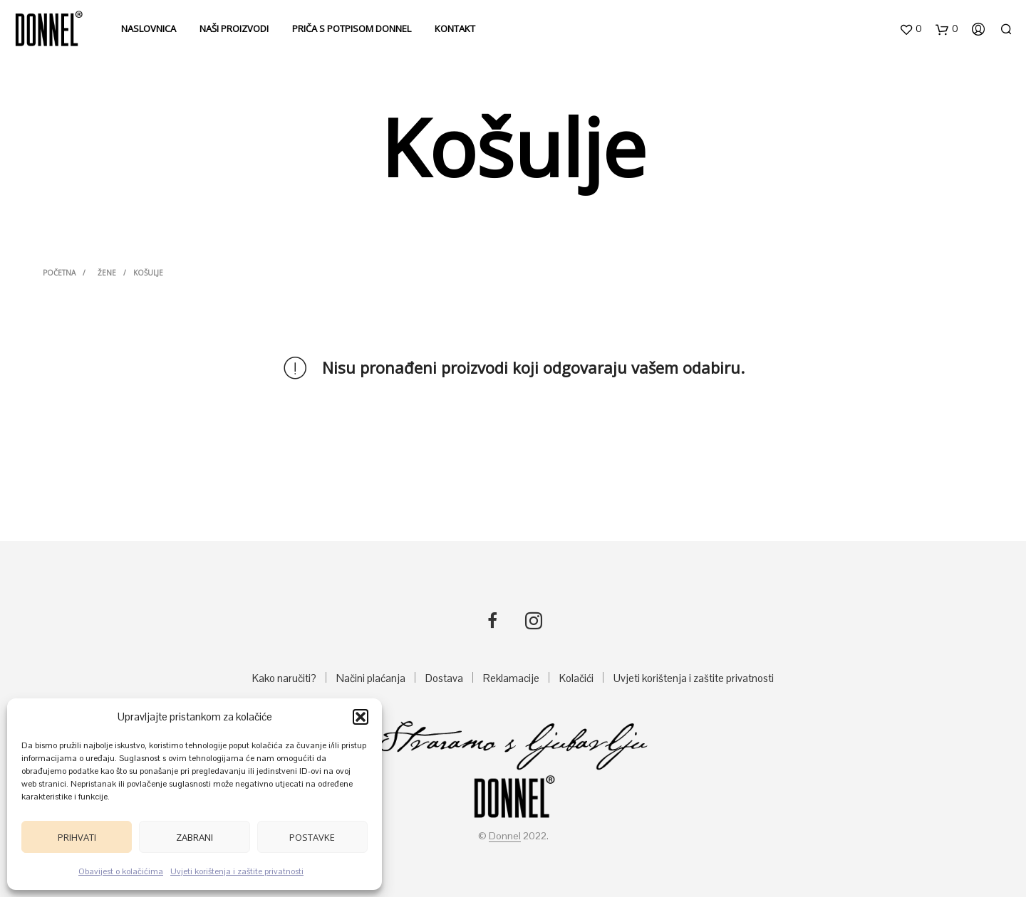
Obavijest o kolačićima (120, 871)
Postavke (312, 837)
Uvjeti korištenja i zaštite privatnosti (237, 871)
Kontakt (455, 28)
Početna (59, 273)
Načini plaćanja (370, 678)
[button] (360, 717)
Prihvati (77, 837)
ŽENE (107, 273)
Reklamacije (511, 678)
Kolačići (576, 678)
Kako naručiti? (284, 678)
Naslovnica (148, 28)
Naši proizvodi (234, 28)
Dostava (444, 678)
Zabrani (194, 837)
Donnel (505, 836)
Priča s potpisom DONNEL (351, 28)
